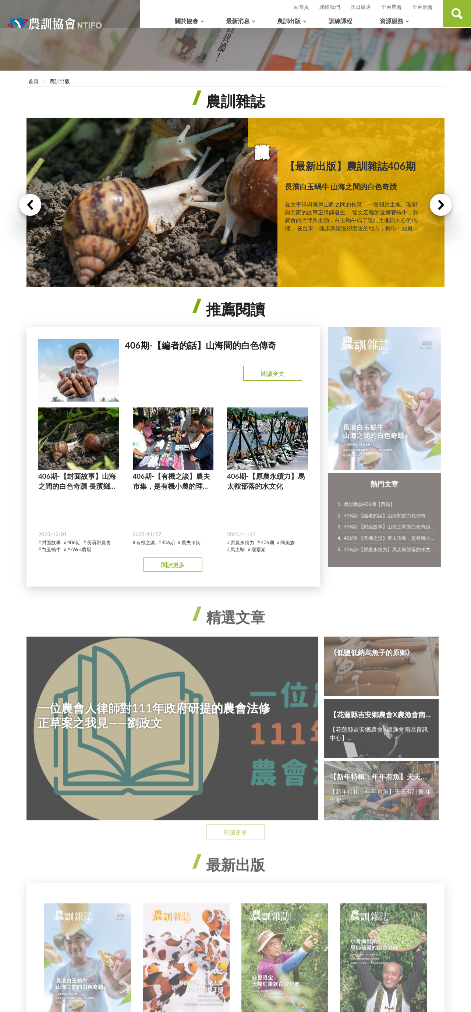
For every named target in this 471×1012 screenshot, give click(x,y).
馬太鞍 (237, 549)
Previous (30, 205)
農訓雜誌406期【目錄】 (374, 504)
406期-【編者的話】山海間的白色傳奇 (389, 516)
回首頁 (301, 7)
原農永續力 (242, 542)
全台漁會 (422, 7)
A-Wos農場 (79, 549)
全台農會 (391, 7)
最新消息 (237, 20)
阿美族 (287, 542)
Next (441, 205)
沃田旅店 (360, 7)
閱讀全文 (272, 373)
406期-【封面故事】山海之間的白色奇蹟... (393, 527)
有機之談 (145, 542)
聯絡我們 (329, 7)
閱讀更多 (173, 564)
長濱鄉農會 (99, 542)
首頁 (33, 81)
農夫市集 (191, 542)
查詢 (456, 14)
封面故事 (51, 542)
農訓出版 (289, 20)
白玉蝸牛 (51, 549)
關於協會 (186, 20)
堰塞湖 (258, 549)
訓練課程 (340, 20)
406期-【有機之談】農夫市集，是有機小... (393, 538)
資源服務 (391, 20)
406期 (74, 542)
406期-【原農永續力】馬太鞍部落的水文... (393, 549)
